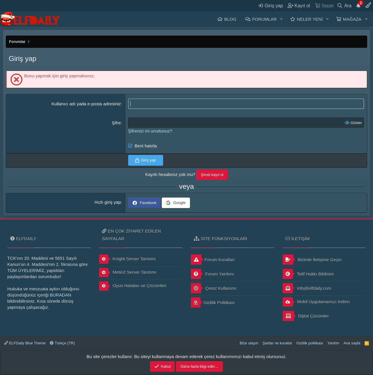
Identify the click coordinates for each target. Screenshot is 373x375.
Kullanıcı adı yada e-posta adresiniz (86, 103)
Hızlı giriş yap (107, 202)
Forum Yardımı (212, 274)
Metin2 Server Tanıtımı (127, 272)
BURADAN (60, 294)
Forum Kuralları (213, 259)
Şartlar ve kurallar (277, 343)
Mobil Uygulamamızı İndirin (316, 302)
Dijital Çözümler (306, 316)
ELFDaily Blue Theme (25, 343)
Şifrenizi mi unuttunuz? (150, 130)
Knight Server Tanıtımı (127, 259)
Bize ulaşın (249, 343)
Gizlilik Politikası (213, 302)
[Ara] (344, 5)
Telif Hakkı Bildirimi (308, 274)
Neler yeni (310, 19)
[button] (281, 19)
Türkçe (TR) (62, 343)
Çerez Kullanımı (213, 288)
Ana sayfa (352, 343)
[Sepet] (324, 5)
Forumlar (264, 19)
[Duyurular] (358, 5)
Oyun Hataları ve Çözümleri (132, 286)
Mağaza (352, 19)
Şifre (116, 122)
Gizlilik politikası (309, 343)
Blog (230, 19)
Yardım (333, 343)
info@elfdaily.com (307, 288)
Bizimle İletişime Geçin (312, 259)
